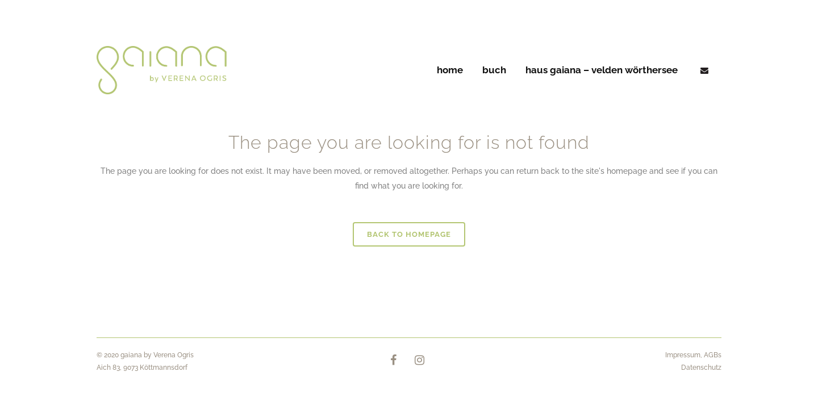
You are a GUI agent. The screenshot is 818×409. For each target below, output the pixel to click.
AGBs (712, 355)
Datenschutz (701, 368)
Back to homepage (409, 234)
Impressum (682, 355)
